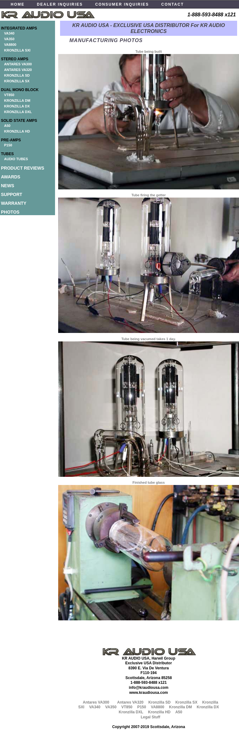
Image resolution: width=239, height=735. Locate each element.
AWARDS (10, 176)
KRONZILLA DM (17, 100)
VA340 (9, 33)
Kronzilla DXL (131, 712)
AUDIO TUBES (16, 159)
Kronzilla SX (186, 702)
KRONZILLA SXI (17, 50)
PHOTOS (10, 212)
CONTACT (172, 4)
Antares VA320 (130, 702)
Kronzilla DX (208, 707)
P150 (8, 145)
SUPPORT (11, 194)
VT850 (9, 95)
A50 (7, 126)
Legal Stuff (150, 717)
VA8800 (10, 44)
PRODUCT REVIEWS (22, 168)
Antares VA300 (96, 702)
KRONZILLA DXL (18, 112)
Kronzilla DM (180, 707)
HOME (18, 4)
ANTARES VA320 (18, 70)
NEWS (7, 185)
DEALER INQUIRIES (60, 4)
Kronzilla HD (159, 712)
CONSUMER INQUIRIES (122, 4)
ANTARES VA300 (18, 64)
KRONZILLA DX (17, 106)
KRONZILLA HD (17, 131)
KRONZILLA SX (17, 81)
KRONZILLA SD (17, 75)
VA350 (9, 39)
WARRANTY (13, 203)
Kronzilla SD (159, 702)
